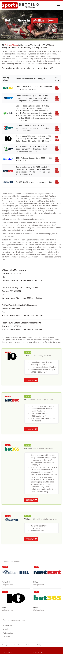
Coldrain (6, 637)
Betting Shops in (7, 645)
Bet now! (57, 88)
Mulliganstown (44, 355)
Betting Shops (11, 45)
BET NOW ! (31, 380)
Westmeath (32, 645)
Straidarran (7, 625)
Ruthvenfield (8, 633)
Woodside (7, 629)
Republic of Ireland (20, 645)
